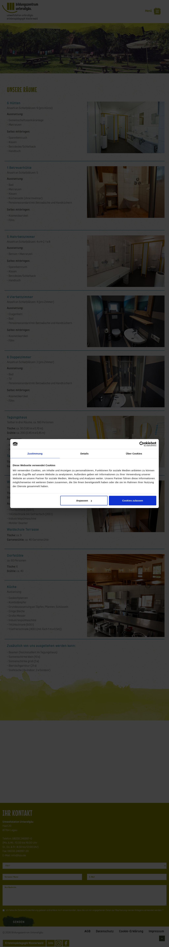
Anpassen (84, 500)
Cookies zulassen (132, 500)
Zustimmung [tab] (35, 453)
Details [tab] (84, 453)
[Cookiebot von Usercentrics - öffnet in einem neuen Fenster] (141, 443)
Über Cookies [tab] (134, 453)
